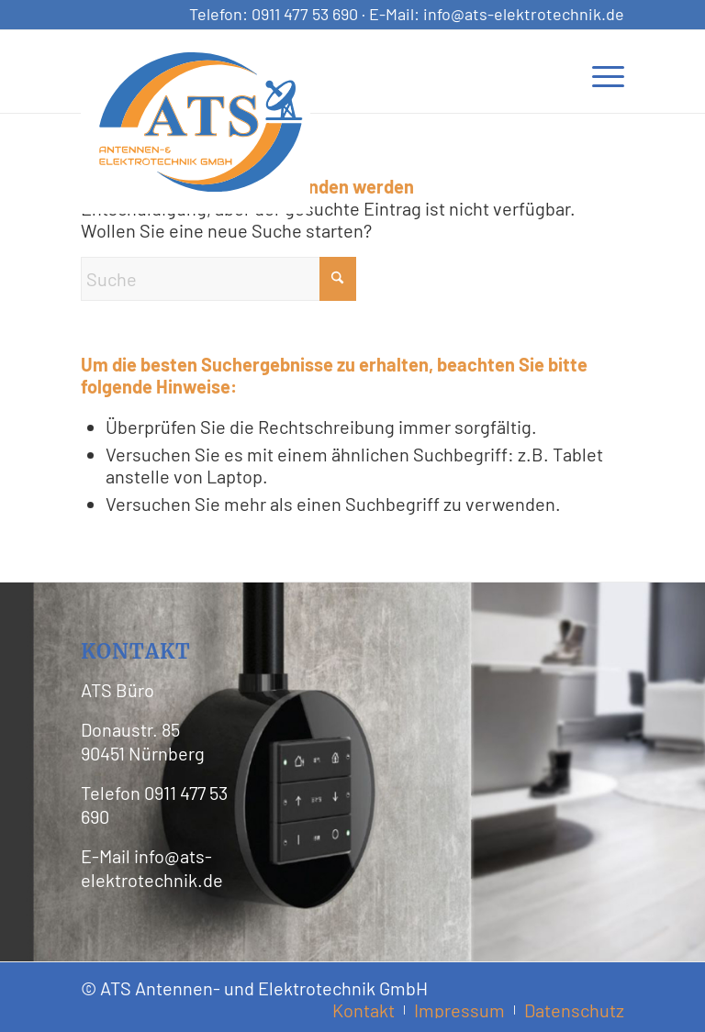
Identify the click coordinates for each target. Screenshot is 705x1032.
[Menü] (599, 71)
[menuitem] (599, 71)
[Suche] (218, 279)
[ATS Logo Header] (200, 122)
